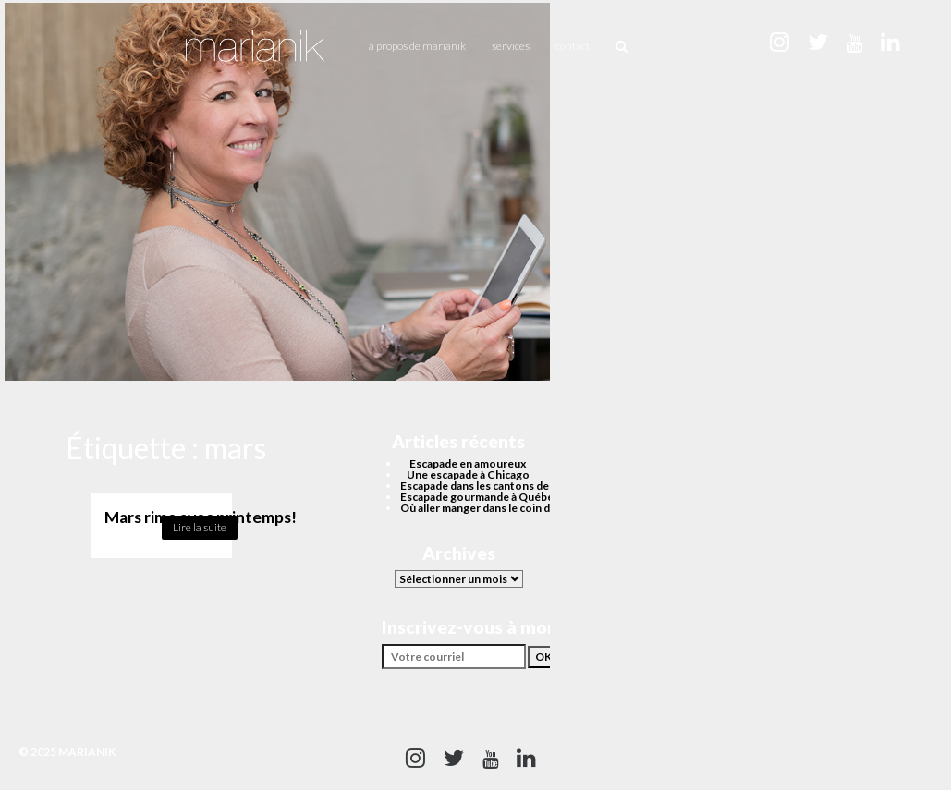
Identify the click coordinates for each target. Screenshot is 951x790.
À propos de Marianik (417, 46)
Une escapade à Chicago (468, 474)
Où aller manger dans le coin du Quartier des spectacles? (542, 508)
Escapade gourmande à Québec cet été (498, 497)
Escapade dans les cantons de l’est (486, 485)
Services (511, 46)
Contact (572, 46)
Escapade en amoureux (467, 463)
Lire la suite (199, 527)
